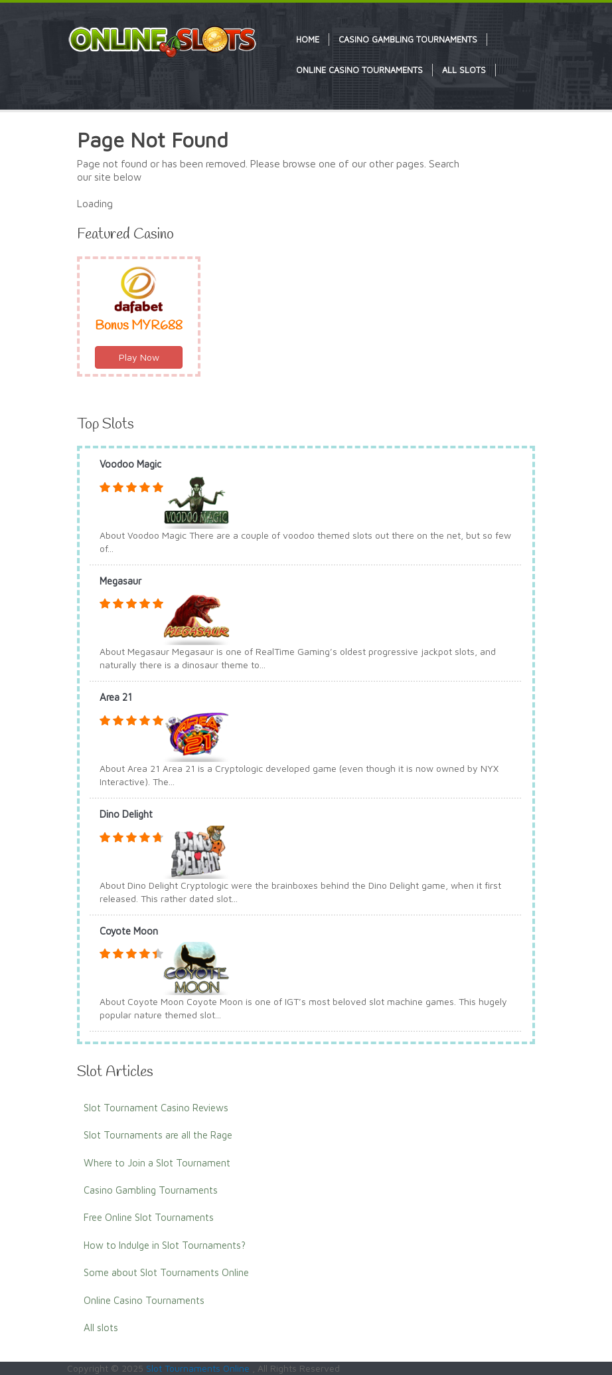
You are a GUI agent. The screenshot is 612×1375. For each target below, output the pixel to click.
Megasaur (120, 581)
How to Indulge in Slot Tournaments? (165, 1245)
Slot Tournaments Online (199, 1368)
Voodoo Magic (130, 464)
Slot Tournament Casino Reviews (156, 1107)
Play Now (139, 357)
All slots (101, 1327)
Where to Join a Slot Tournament (157, 1162)
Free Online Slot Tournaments (149, 1217)
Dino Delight (126, 814)
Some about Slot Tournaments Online (166, 1272)
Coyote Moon (129, 931)
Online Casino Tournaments (144, 1300)
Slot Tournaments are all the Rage (158, 1135)
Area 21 (116, 697)
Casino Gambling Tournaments (151, 1190)
